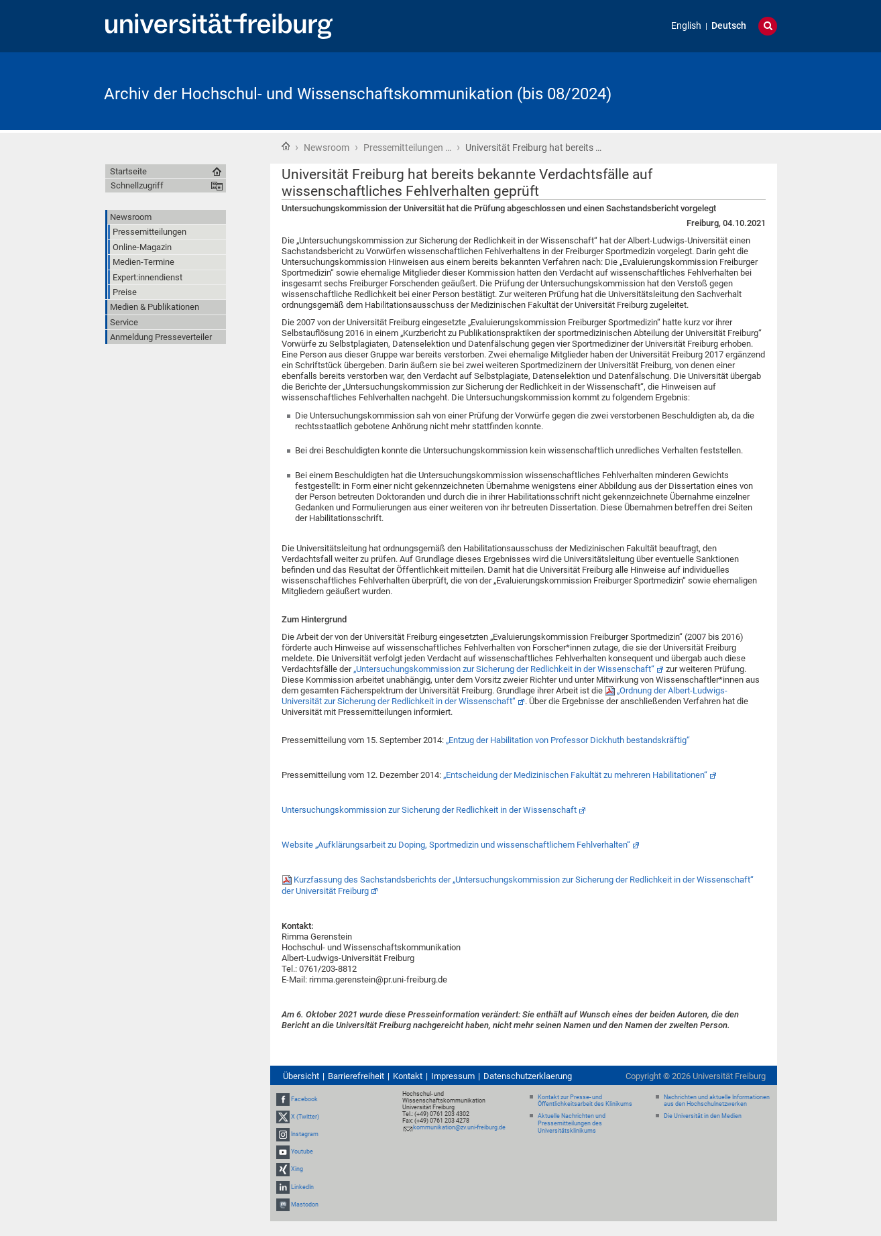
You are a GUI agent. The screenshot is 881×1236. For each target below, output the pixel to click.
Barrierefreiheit (356, 1076)
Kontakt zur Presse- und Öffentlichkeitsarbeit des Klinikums (585, 1101)
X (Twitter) (305, 1116)
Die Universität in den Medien (703, 1116)
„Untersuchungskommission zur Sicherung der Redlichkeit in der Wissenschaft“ (503, 669)
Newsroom (326, 147)
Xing (297, 1169)
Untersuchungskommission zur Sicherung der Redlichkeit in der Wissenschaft (429, 810)
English (686, 26)
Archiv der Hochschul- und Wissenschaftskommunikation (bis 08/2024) (357, 94)
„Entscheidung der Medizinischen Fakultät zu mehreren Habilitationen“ (575, 775)
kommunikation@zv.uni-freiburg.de (459, 1127)
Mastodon (304, 1204)
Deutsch (728, 26)
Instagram (304, 1134)
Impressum (453, 1076)
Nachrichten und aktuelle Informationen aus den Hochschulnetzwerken (717, 1101)
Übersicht (301, 1076)
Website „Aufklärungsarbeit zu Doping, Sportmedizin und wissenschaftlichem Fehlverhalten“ (456, 845)
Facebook (304, 1099)
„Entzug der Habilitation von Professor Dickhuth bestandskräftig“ (568, 740)
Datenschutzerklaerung (527, 1076)
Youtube (302, 1151)
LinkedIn (302, 1187)
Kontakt (407, 1076)
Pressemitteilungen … (407, 147)
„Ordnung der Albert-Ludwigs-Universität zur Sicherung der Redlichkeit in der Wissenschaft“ (504, 695)
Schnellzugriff (137, 185)
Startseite (286, 146)
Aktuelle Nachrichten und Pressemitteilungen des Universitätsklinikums (571, 1123)
